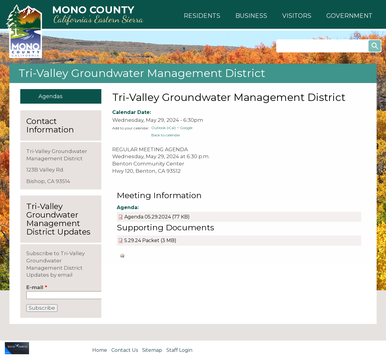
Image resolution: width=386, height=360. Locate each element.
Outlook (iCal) (163, 127)
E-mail (36, 287)
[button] (202, 15)
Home (99, 350)
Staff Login (179, 350)
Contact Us (124, 350)
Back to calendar (165, 135)
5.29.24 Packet (142, 240)
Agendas (50, 96)
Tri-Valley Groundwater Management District (141, 73)
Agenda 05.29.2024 (147, 217)
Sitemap (152, 350)
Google (186, 127)
